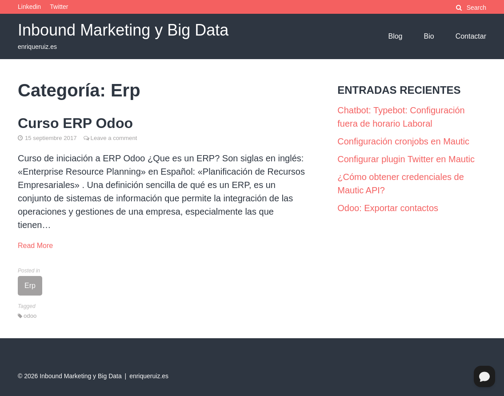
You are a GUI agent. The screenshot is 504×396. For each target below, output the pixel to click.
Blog (395, 36)
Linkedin (29, 6)
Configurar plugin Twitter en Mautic (406, 159)
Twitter (59, 6)
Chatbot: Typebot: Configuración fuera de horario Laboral (400, 116)
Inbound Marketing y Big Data (123, 30)
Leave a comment (114, 138)
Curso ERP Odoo (75, 123)
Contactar (471, 36)
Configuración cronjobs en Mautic (403, 141)
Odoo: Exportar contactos (387, 208)
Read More (35, 245)
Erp (30, 285)
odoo (30, 315)
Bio (429, 36)
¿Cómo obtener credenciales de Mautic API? (400, 183)
